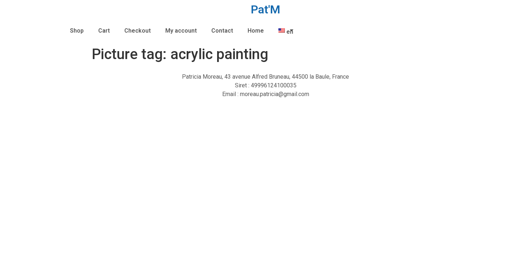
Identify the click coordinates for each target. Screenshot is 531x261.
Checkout (137, 30)
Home (256, 30)
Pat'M (265, 9)
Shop (77, 30)
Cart (104, 30)
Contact (222, 30)
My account (181, 30)
